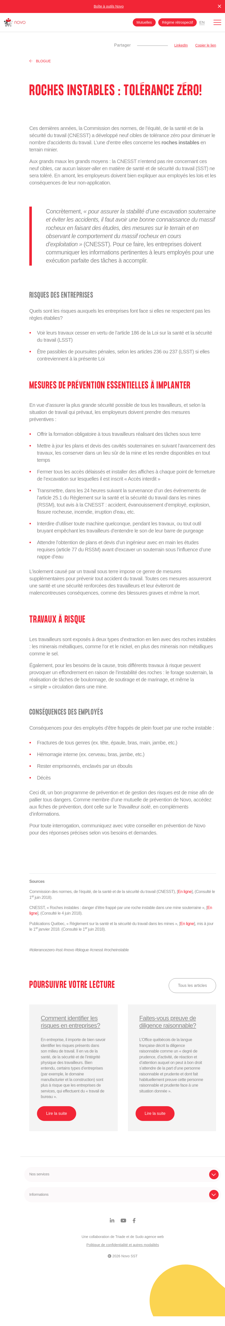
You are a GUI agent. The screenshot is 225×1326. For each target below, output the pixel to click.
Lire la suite (56, 1113)
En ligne (185, 891)
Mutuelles (144, 22)
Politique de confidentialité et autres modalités (122, 1254)
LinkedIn (181, 45)
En (202, 22)
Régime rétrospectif (177, 22)
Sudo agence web (149, 1246)
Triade (120, 1246)
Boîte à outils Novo (109, 6)
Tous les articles (192, 985)
